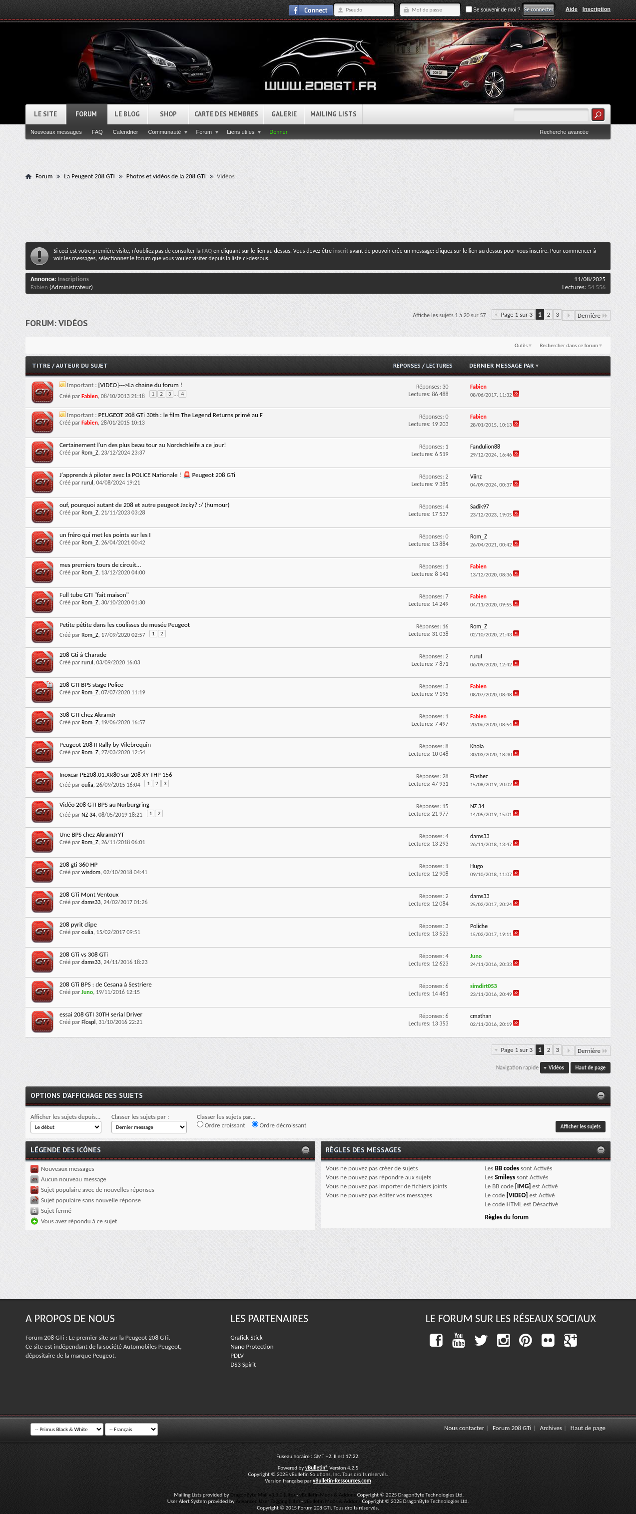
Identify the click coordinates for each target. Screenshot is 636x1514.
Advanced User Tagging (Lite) (268, 1501)
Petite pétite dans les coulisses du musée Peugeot (124, 624)
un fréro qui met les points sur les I (105, 534)
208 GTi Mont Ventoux (89, 894)
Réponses (407, 365)
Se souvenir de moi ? (493, 9)
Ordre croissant (221, 1125)
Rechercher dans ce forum (569, 345)
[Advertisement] (318, 210)
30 (445, 386)
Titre (42, 365)
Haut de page (591, 1067)
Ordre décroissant (279, 1125)
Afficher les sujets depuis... (65, 1116)
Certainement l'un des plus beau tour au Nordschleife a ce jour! (142, 445)
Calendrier (125, 132)
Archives (551, 1428)
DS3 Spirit (243, 1364)
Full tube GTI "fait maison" (94, 594)
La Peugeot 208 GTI (89, 176)
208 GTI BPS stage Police (91, 684)
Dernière (593, 315)
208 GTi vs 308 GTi (83, 954)
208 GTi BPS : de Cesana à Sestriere (105, 984)
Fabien (39, 287)
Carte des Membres (226, 114)
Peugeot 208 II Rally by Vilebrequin (105, 744)
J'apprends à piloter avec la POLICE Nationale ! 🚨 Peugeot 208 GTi (147, 475)
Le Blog (127, 114)
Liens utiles (240, 132)
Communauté (164, 132)
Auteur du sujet (82, 365)
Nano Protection (251, 1346)
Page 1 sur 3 (517, 314)
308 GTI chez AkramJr (87, 714)
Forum (86, 114)
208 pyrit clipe (78, 924)
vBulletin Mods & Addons (327, 1495)
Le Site (45, 114)
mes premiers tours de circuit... (100, 564)
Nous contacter (464, 1428)
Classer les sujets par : (140, 1116)
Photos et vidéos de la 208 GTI (166, 176)
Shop (168, 114)
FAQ (97, 132)
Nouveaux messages (56, 132)
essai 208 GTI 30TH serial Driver (100, 1014)
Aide (572, 9)
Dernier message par (504, 365)
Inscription (597, 9)
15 (445, 806)
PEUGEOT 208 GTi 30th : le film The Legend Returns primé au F (180, 415)
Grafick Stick (246, 1337)
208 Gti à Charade (82, 654)
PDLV (237, 1355)
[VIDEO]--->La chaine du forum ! (140, 385)
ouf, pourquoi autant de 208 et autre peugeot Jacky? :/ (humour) (144, 504)
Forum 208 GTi (512, 1428)
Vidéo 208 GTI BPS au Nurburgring (104, 804)
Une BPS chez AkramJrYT (91, 834)
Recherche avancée (564, 132)
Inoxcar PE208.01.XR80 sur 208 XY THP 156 (115, 774)
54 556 (597, 287)
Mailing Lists (333, 114)
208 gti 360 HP (78, 864)
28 (445, 776)
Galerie (284, 114)
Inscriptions (73, 279)
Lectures (439, 365)
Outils (521, 345)
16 (445, 626)
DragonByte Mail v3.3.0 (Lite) (262, 1495)
